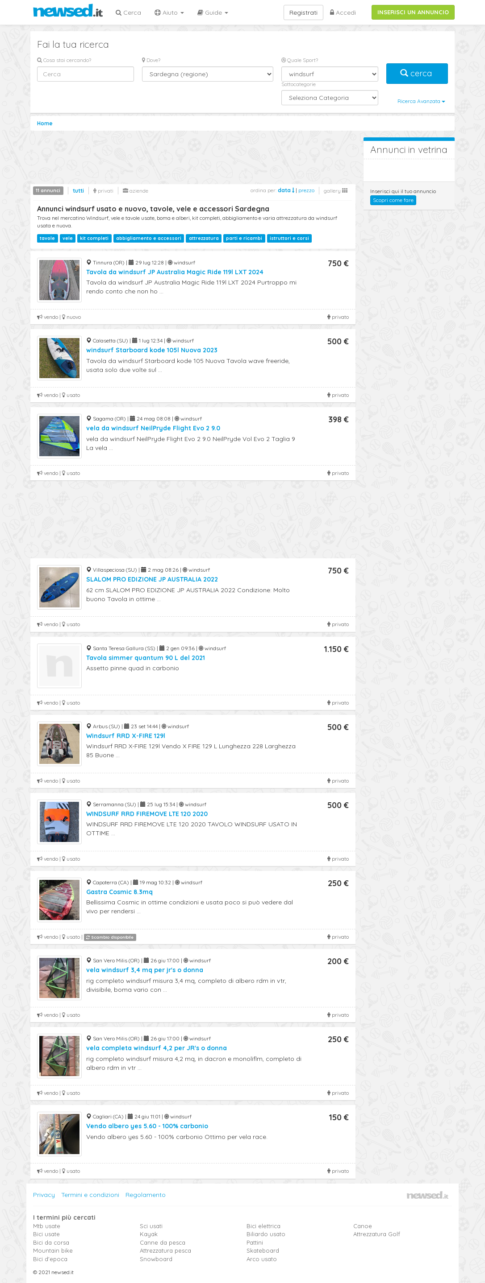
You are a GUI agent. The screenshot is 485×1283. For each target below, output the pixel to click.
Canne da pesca (162, 1242)
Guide (212, 12)
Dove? (151, 60)
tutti (78, 190)
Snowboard (156, 1258)
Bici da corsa (51, 1242)
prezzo (306, 190)
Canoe (362, 1225)
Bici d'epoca (50, 1258)
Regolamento (145, 1195)
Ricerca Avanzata (421, 101)
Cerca (128, 12)
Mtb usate (46, 1225)
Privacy (44, 1195)
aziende (135, 190)
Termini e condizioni (90, 1195)
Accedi (343, 12)
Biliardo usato (266, 1234)
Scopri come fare (393, 200)
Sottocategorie (298, 84)
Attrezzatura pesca (165, 1250)
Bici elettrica (263, 1225)
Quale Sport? (299, 60)
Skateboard (263, 1250)
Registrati (303, 12)
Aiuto (169, 12)
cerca (417, 73)
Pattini (255, 1242)
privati (103, 190)
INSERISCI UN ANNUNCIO (413, 12)
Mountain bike (53, 1250)
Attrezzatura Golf (376, 1234)
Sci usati (151, 1225)
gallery (335, 190)
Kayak (149, 1234)
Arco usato (262, 1258)
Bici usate (46, 1234)
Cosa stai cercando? (64, 60)
